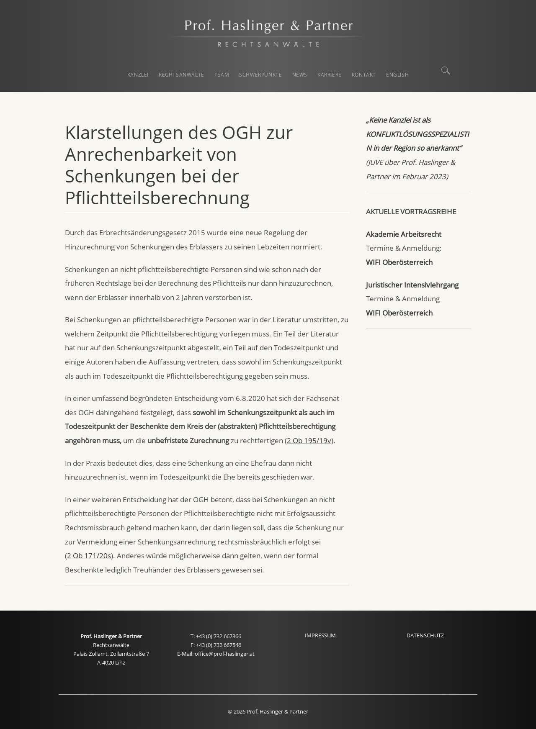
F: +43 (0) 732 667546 (216, 645)
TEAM (221, 74)
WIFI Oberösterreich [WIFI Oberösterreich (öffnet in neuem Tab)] (399, 262)
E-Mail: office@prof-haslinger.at (216, 653)
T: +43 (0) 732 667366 (216, 636)
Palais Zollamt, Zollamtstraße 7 (111, 653)
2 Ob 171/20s (89, 555)
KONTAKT (364, 74)
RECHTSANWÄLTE (181, 74)
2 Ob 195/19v (309, 440)
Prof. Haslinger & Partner (111, 636)
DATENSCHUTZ (425, 635)
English (397, 74)
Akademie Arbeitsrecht (403, 234)
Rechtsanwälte (111, 645)
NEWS (299, 74)
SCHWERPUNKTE (260, 74)
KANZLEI (138, 74)
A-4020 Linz (111, 662)
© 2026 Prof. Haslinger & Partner (268, 711)
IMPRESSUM (320, 635)
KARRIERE (329, 74)
